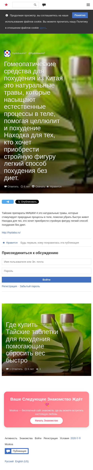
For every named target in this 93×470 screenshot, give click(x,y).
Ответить (13, 186)
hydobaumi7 (19, 53)
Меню (88, 5)
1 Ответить (15, 369)
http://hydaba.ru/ (11, 232)
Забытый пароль (30, 286)
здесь (43, 27)
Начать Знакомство (46, 420)
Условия (64, 438)
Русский (9, 461)
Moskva (9, 444)
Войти (38, 438)
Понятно (80, 15)
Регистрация (9, 286)
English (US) (22, 461)
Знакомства (25, 438)
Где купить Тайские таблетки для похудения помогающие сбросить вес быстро (32, 342)
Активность (11, 438)
